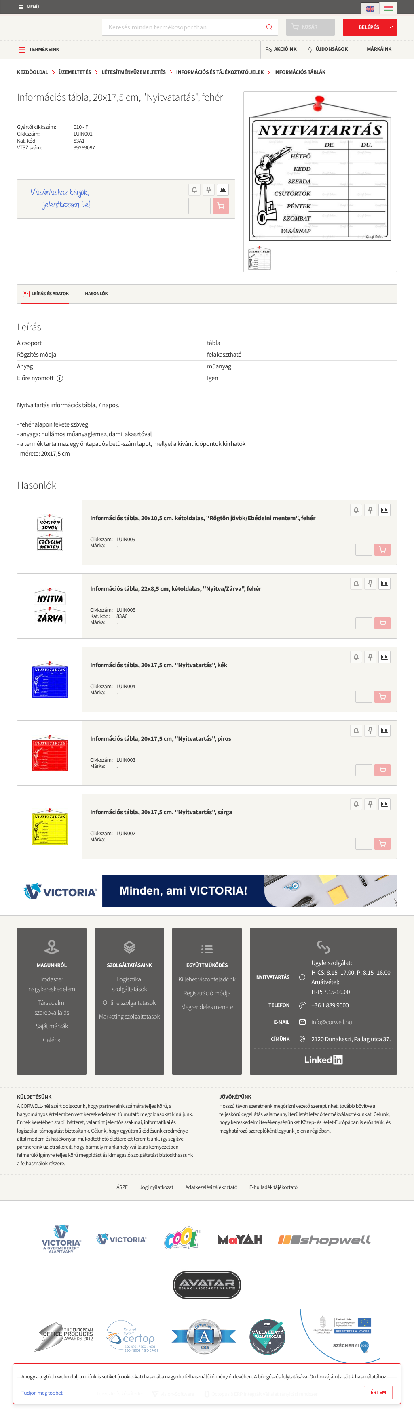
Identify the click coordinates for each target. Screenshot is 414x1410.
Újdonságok (331, 49)
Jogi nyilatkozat (156, 1187)
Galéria (51, 1040)
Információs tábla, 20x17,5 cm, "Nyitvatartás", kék (158, 665)
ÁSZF (121, 1187)
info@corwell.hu (331, 1022)
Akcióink (285, 49)
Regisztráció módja (207, 993)
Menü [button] (33, 7)
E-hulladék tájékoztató (273, 1187)
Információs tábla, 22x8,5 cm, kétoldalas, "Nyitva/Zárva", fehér (175, 589)
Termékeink (44, 49)
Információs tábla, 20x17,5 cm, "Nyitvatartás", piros (160, 739)
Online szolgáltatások (129, 1003)
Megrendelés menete (207, 1007)
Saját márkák (52, 1026)
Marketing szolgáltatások (129, 1017)
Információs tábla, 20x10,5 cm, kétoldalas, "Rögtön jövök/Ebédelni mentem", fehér (202, 518)
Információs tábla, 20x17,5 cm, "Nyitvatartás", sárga (161, 812)
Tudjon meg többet (41, 1392)
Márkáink (379, 49)
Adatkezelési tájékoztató (211, 1187)
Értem (378, 1392)
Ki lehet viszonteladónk (207, 979)
